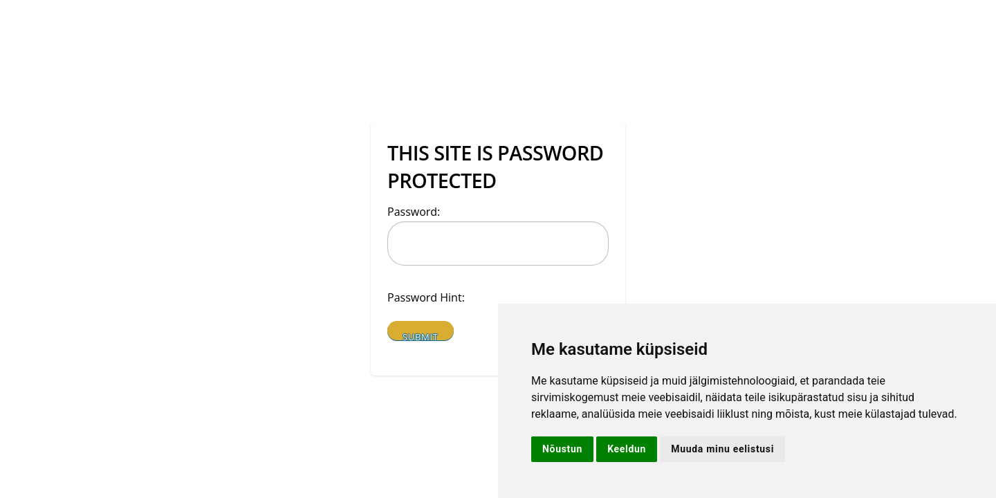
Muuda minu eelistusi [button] (722, 448)
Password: (413, 211)
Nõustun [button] (562, 448)
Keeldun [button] (626, 448)
